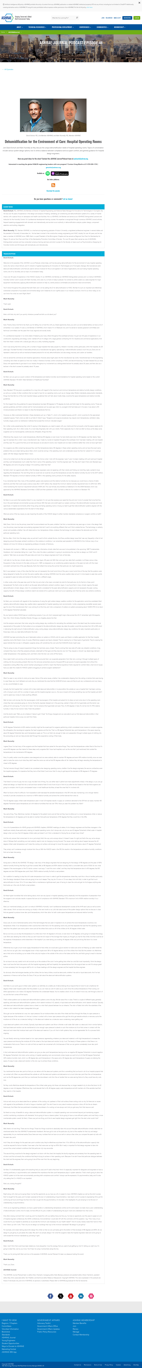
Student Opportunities (10, 1343)
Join (102, 18)
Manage (76, 1332)
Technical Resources (36, 27)
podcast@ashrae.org (81, 159)
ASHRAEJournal (14, 32)
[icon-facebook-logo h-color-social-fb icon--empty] (50, 1296)
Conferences (84, 27)
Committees (6, 1326)
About (19, 27)
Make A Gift (117, 18)
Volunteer (109, 18)
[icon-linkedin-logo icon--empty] (81, 1296)
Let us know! (68, 199)
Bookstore (127, 18)
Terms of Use (98, 1365)
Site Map (136, 1365)
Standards (6, 1335)
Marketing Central (9, 1349)
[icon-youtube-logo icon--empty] (70, 1296)
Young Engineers (8, 1340)
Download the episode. (53, 191)
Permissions (87, 1365)
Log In (137, 18)
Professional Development (62, 27)
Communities (102, 27)
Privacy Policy (109, 1365)
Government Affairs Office (47, 1326)
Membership (119, 27)
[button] (139, 3)
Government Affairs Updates (48, 1329)
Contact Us (77, 1365)
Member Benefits (79, 1323)
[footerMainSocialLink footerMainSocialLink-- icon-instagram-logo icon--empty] (91, 1296)
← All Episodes (8, 69)
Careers (118, 1365)
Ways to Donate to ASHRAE (13, 1346)
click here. (89, 7)
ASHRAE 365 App (9, 1352)
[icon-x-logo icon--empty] (60, 1296)
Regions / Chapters (9, 1323)
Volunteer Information (10, 1329)
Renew (75, 1329)
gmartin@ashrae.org (53, 167)
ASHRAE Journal (9, 1337)
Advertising (127, 1365)
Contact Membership (81, 1335)
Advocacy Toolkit (43, 1323)
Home (3, 32)
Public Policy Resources (46, 1332)
